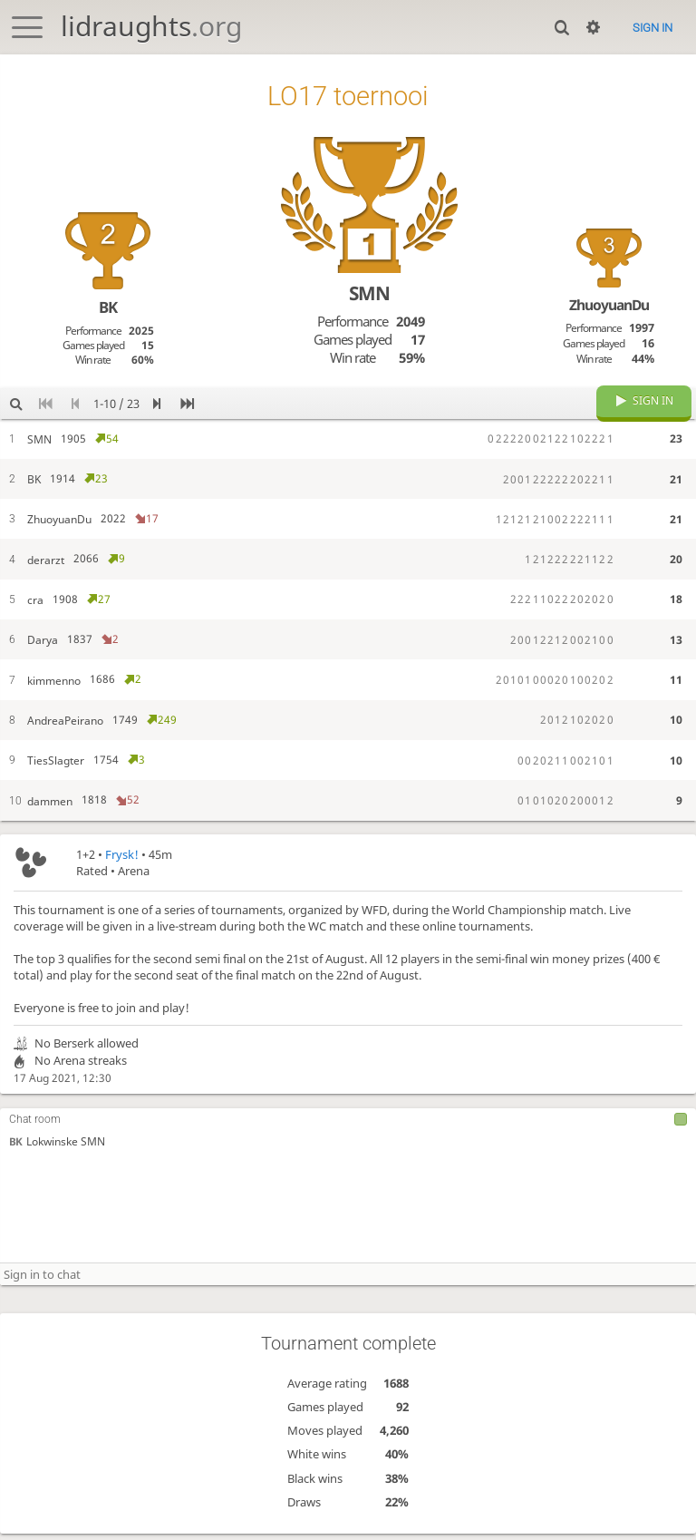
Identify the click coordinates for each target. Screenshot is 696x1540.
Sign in (652, 27)
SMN (369, 293)
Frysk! (122, 868)
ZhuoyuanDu (609, 305)
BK (15, 1156)
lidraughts (151, 25)
